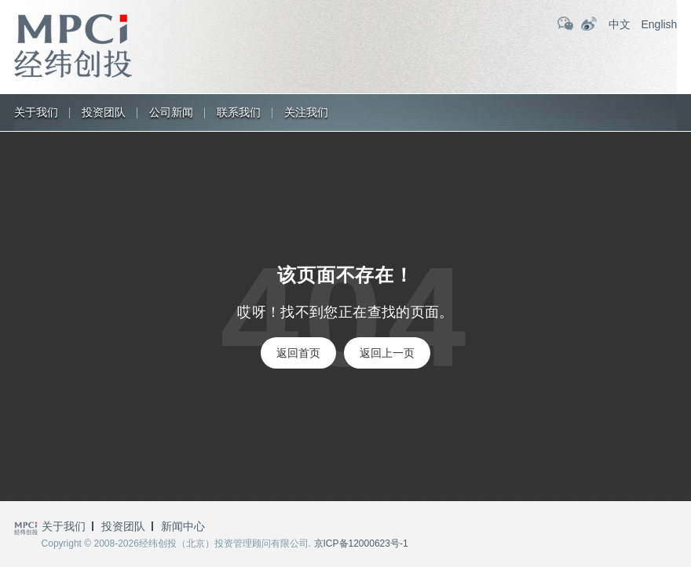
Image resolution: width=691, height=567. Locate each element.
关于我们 (36, 112)
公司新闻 (171, 112)
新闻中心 (183, 526)
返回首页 (298, 353)
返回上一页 (387, 353)
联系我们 (239, 112)
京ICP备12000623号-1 (361, 543)
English (659, 24)
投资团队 (104, 112)
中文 (620, 24)
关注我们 (306, 112)
